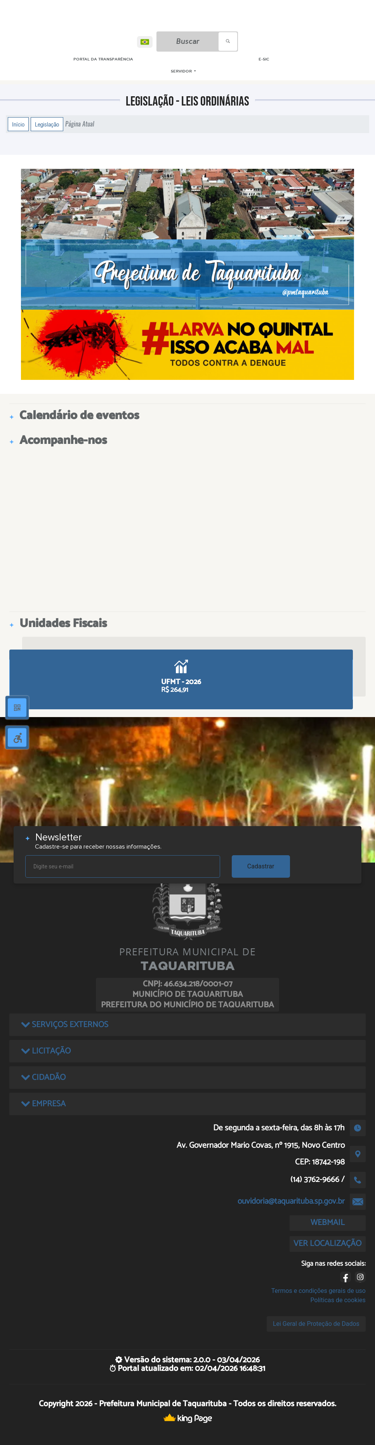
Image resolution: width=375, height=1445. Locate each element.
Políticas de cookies (338, 1300)
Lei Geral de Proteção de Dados (316, 1323)
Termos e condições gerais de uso (318, 1290)
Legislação (47, 124)
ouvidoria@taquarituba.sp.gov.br (291, 1201)
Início (18, 124)
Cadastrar (260, 866)
